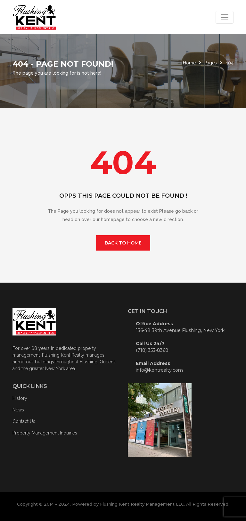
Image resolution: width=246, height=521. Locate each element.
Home (189, 62)
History (19, 398)
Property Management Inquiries (44, 432)
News (18, 409)
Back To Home (123, 243)
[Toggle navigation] (225, 17)
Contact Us (23, 421)
